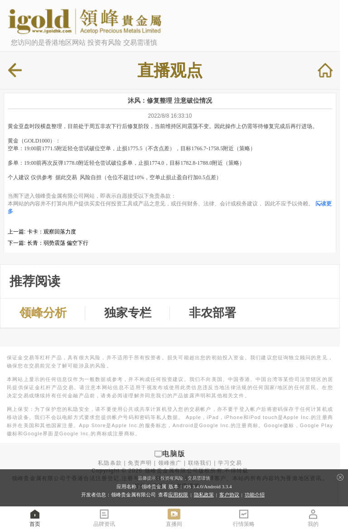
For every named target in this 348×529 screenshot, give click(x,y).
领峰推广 (170, 463)
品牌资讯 (104, 517)
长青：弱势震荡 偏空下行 (57, 243)
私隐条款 (110, 463)
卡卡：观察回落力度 (51, 232)
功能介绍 (255, 494)
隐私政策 (204, 494)
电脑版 (174, 454)
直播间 (174, 517)
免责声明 (140, 463)
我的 (313, 517)
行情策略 (244, 517)
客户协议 (229, 494)
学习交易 (230, 463)
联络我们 (200, 463)
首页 (35, 517)
